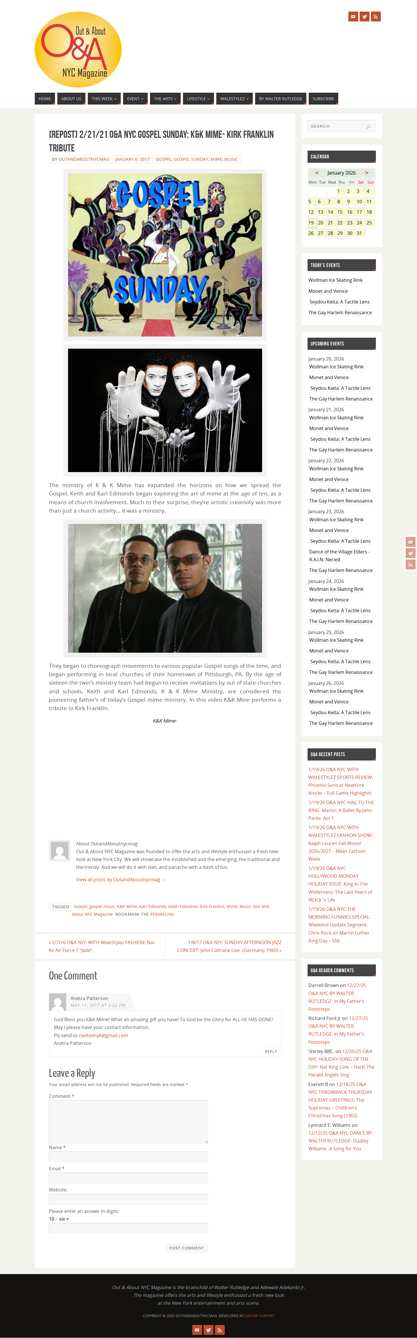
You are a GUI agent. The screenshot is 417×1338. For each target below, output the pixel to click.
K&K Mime (127, 906)
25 (371, 223)
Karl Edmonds (153, 906)
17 (361, 212)
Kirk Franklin (212, 906)
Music (231, 159)
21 (332, 223)
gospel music (102, 906)
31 (361, 233)
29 (341, 233)
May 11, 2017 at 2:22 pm (98, 1005)
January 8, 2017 (132, 159)
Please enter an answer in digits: (84, 1211)
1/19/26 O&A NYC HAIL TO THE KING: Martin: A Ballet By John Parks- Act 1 (341, 810)
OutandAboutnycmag (84, 159)
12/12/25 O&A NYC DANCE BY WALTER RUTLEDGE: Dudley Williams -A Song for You (340, 1141)
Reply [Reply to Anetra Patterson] (271, 1051)
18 (371, 212)
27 (322, 233)
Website (58, 1190)
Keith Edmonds (183, 906)
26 (312, 233)
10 (361, 202)
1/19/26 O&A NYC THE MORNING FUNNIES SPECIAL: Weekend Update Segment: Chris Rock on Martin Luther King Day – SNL (339, 925)
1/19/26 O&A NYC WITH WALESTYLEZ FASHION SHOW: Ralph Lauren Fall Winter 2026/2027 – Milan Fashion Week (340, 843)
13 (322, 212)
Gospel (164, 159)
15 (341, 212)
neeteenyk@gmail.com (103, 1035)
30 (351, 233)
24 (361, 223)
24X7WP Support (259, 1315)
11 (371, 202)
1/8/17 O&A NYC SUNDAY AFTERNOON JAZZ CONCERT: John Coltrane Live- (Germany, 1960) (229, 946)
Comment (61, 1096)
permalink (162, 914)
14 (332, 212)
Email (57, 1168)
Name (57, 1147)
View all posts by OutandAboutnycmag (121, 879)
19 (312, 223)
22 (341, 223)
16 (351, 212)
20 (322, 223)
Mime (216, 159)
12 (312, 212)
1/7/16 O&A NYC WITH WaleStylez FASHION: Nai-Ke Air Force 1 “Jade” (102, 946)
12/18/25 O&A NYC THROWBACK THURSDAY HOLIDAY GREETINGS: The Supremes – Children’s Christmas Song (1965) (340, 1100)
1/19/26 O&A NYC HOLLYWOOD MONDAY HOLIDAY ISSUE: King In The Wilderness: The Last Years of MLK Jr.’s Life (340, 884)
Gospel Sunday (191, 159)
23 (351, 223)
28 (332, 233)
